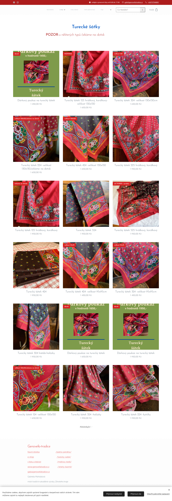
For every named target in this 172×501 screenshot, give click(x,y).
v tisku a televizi (34, 462)
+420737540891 (153, 2)
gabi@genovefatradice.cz (134, 2)
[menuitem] (68, 10)
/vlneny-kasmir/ (64, 467)
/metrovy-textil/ (64, 462)
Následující (85, 427)
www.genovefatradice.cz (38, 467)
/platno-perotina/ (63, 452)
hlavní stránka (34, 452)
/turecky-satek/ (64, 457)
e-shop (31, 457)
